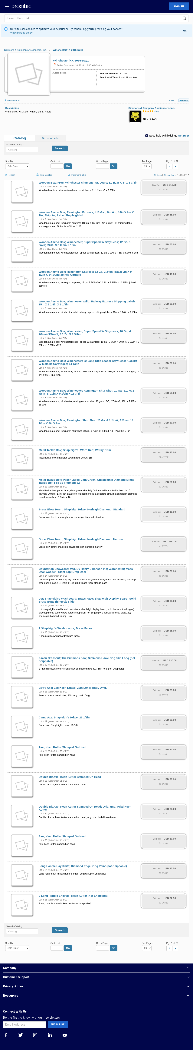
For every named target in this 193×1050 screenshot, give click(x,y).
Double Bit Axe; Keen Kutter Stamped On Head (70, 776)
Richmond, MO (12, 100)
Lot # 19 (43, 721)
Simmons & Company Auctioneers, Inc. (25, 50)
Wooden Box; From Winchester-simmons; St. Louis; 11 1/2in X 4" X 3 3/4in (88, 182)
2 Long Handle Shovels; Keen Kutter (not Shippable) (73, 895)
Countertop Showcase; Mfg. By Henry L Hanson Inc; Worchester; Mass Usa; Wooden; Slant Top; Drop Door (86, 570)
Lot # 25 (43, 899)
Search (60, 148)
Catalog (19, 138)
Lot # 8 (42, 397)
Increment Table (76, 175)
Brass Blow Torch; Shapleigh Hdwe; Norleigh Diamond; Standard (82, 509)
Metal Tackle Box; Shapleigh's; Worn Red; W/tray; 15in (75, 450)
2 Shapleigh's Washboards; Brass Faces (65, 628)
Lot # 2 (42, 219)
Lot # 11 (43, 486)
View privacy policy (21, 32)
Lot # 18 (43, 691)
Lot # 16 (43, 632)
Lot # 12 (43, 513)
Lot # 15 (43, 605)
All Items (158, 175)
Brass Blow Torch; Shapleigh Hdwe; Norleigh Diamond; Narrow (81, 539)
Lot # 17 (43, 665)
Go (68, 166)
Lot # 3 (42, 249)
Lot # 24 (43, 870)
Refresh (9, 173)
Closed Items (170, 175)
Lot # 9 (42, 427)
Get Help (183, 135)
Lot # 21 (43, 781)
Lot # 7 (42, 368)
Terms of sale (50, 138)
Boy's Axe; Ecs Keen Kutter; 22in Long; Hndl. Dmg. (73, 687)
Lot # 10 (43, 454)
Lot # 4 (42, 278)
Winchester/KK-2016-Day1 (68, 50)
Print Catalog (43, 173)
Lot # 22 (43, 813)
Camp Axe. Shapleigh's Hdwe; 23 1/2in (64, 717)
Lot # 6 (42, 338)
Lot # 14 (43, 576)
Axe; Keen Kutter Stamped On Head (62, 747)
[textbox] (22, 149)
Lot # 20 (43, 751)
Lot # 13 (43, 543)
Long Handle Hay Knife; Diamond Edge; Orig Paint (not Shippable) (83, 866)
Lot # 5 (42, 308)
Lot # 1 (42, 186)
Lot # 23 (43, 840)
